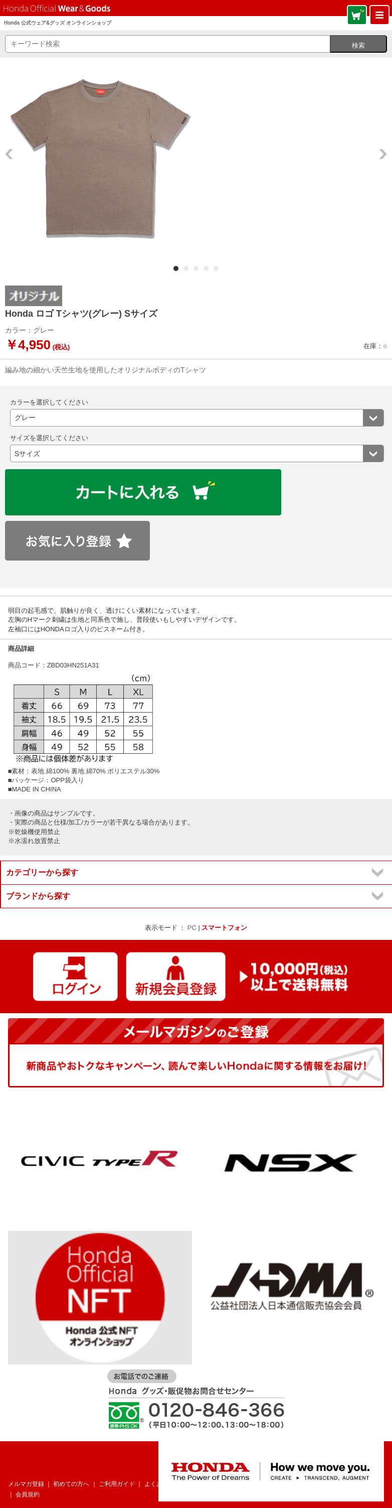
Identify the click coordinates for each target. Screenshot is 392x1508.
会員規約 (28, 1494)
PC (192, 927)
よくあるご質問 (165, 1483)
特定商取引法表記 (356, 1483)
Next (383, 154)
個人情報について (265, 1483)
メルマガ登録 (26, 1483)
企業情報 (311, 1483)
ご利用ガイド (117, 1483)
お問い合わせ (213, 1483)
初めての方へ (71, 1483)
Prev (9, 154)
